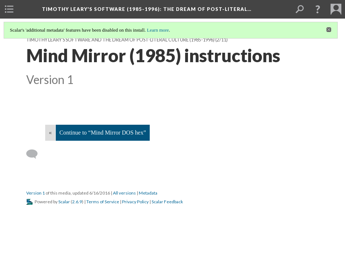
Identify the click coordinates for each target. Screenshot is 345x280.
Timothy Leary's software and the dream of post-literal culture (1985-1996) (120, 40)
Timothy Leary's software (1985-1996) (146, 9)
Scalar (64, 201)
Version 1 (35, 193)
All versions (124, 193)
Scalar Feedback (167, 201)
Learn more (158, 30)
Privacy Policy (135, 201)
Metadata (148, 193)
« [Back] (50, 132)
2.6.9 (77, 201)
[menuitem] (9, 9)
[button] (318, 9)
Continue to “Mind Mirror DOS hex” (102, 132)
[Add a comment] (35, 154)
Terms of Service (102, 201)
